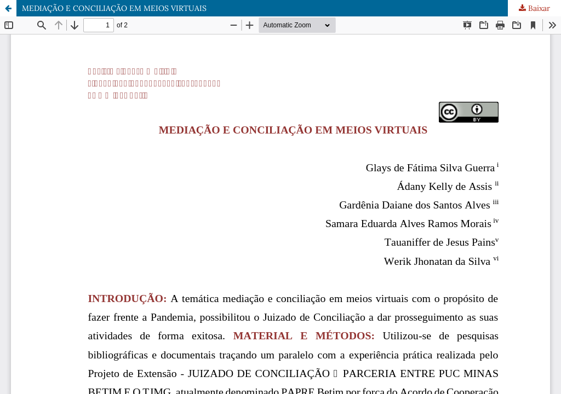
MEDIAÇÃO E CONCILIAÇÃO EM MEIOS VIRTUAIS (114, 8)
